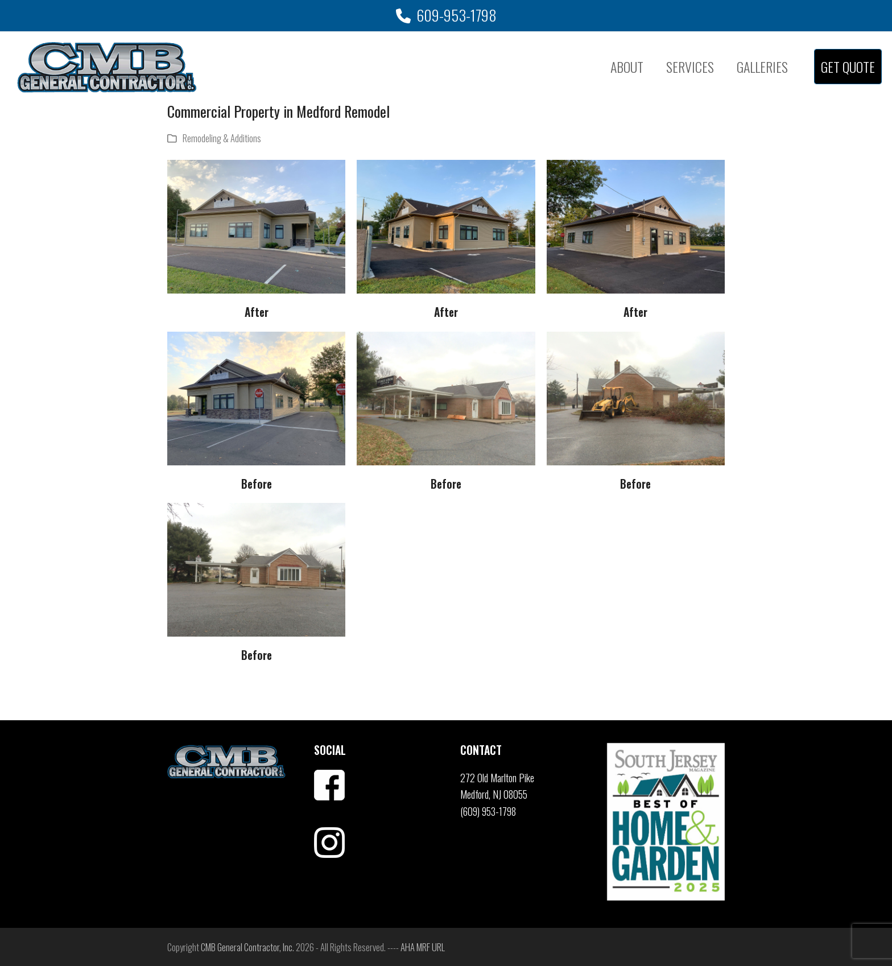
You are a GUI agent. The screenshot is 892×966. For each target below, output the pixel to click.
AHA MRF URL (422, 947)
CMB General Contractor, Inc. (247, 947)
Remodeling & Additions (222, 138)
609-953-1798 (456, 15)
